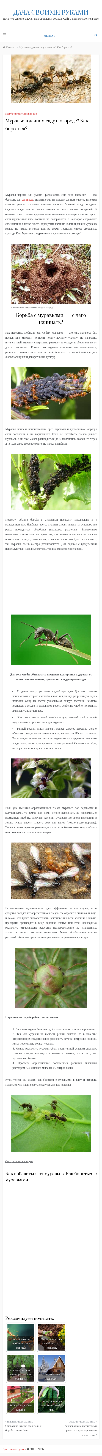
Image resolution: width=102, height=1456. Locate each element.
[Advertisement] (51, 162)
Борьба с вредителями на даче (21, 113)
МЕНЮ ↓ (49, 35)
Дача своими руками (50, 13)
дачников (27, 199)
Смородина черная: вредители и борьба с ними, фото (23, 1428)
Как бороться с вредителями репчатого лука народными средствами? (81, 1430)
